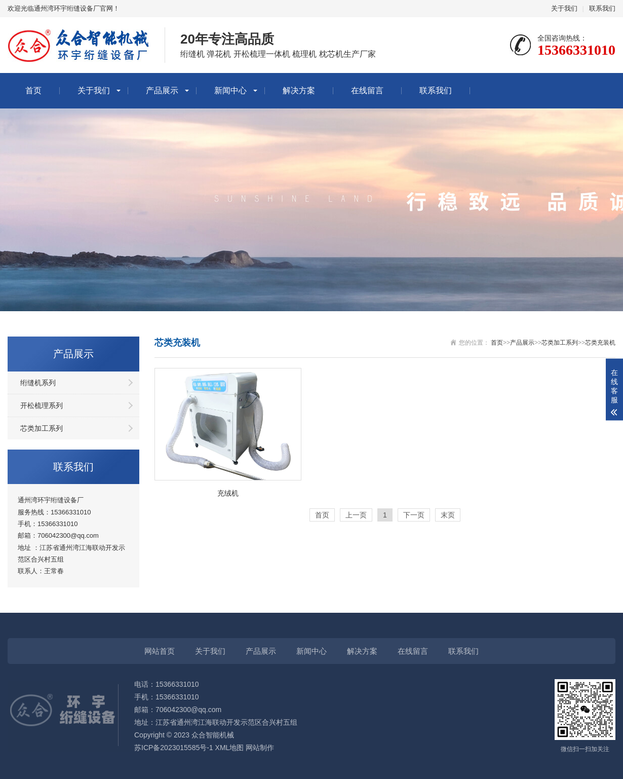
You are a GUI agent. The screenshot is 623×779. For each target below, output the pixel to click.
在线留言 (367, 90)
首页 (33, 90)
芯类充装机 (600, 342)
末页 (448, 515)
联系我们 (602, 8)
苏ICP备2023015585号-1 (173, 748)
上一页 (356, 515)
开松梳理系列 (41, 405)
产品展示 (162, 90)
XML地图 (229, 748)
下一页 (413, 515)
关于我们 (564, 8)
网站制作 (260, 748)
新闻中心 (230, 90)
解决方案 (299, 90)
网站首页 (159, 651)
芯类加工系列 (41, 428)
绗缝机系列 (38, 383)
